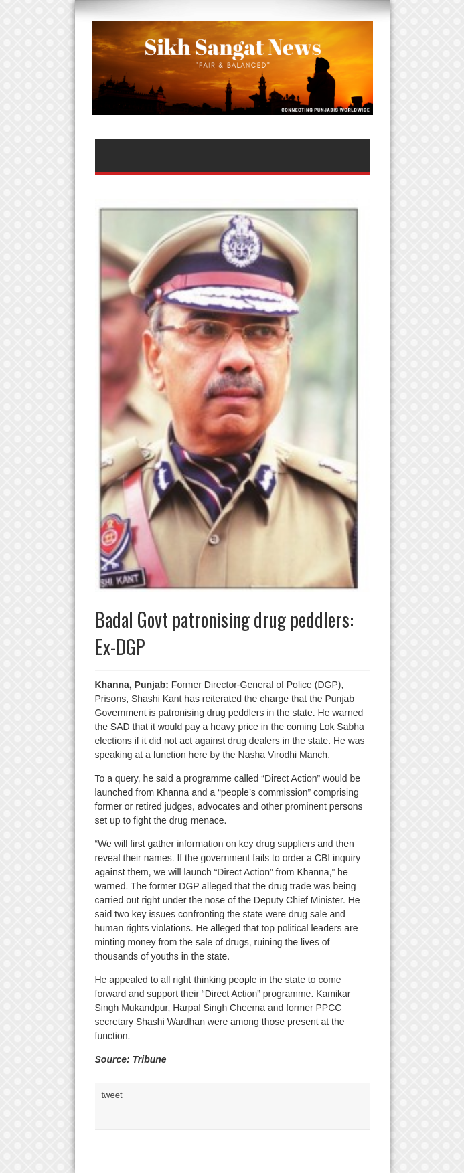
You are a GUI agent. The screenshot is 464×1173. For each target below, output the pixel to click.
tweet (112, 1095)
